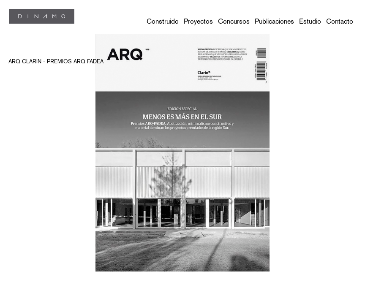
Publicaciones (274, 21)
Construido (163, 21)
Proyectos (198, 21)
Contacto (339, 21)
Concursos (234, 21)
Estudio (310, 21)
